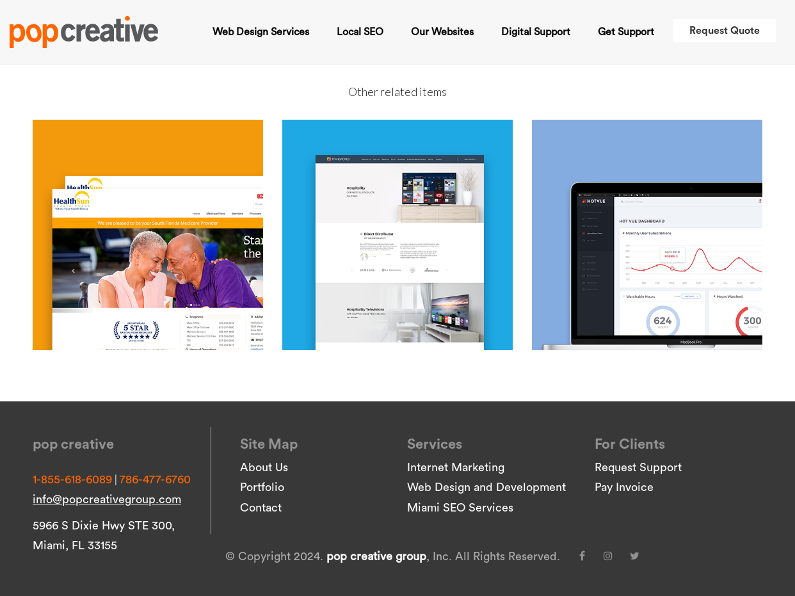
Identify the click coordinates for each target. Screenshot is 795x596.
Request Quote (724, 31)
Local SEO (360, 32)
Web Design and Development (486, 487)
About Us (264, 467)
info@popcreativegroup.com (107, 499)
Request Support (638, 467)
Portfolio (262, 487)
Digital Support (535, 32)
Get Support (626, 32)
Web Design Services (261, 32)
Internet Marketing (455, 467)
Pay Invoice (624, 487)
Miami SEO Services (460, 507)
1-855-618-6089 (72, 479)
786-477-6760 (155, 479)
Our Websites (442, 32)
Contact (261, 507)
